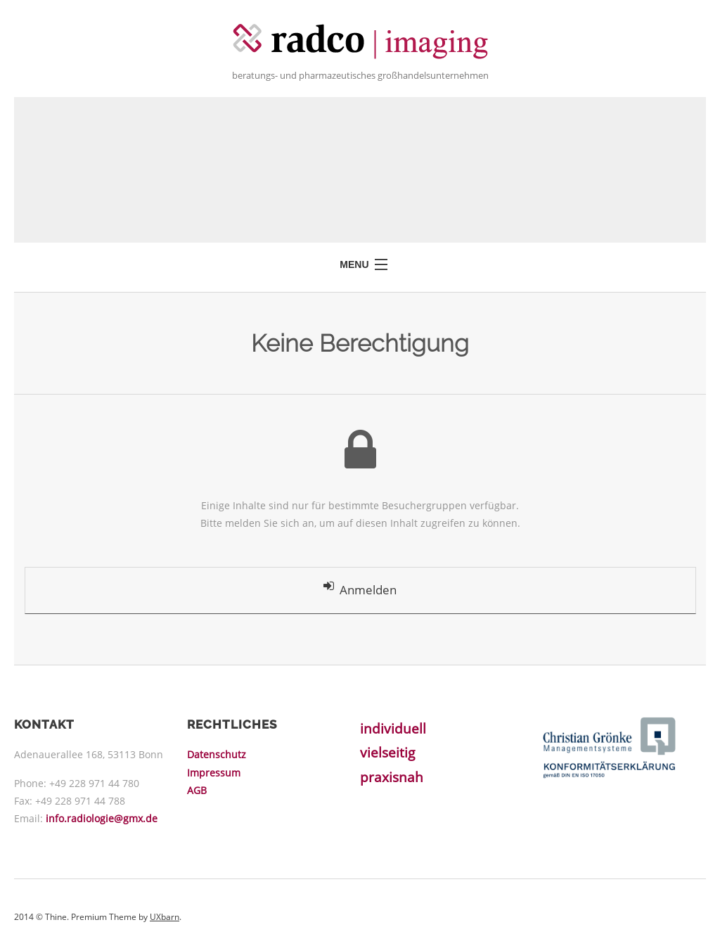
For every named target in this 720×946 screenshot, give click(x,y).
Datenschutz (216, 755)
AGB (197, 791)
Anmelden (360, 589)
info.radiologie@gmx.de (102, 819)
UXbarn (164, 918)
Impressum (213, 773)
